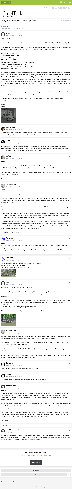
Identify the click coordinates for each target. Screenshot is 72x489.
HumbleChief (11, 184)
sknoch (5, 26)
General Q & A (18, 28)
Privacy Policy (40, 487)
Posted (14, 35)
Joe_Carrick (10, 127)
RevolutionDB (11, 385)
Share (36, 470)
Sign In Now (36, 462)
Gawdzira (9, 140)
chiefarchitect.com (44, 8)
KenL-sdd (9, 238)
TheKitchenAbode (13, 430)
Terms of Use (30, 487)
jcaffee (8, 156)
